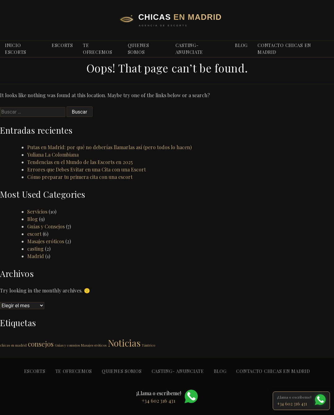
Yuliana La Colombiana (53, 154)
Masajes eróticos (45, 241)
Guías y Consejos (46, 226)
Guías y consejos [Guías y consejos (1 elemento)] (67, 345)
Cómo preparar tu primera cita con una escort (79, 177)
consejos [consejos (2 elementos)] (41, 343)
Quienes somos (138, 48)
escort (34, 234)
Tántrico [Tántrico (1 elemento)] (148, 345)
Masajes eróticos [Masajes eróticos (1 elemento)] (93, 345)
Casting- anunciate (189, 48)
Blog (32, 219)
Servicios (37, 211)
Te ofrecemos (97, 48)
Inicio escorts (15, 48)
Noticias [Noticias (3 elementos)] (124, 343)
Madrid (35, 256)
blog (241, 45)
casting (35, 248)
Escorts (62, 45)
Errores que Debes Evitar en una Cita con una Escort (86, 169)
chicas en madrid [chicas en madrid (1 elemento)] (13, 345)
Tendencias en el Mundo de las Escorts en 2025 (80, 162)
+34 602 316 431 (292, 403)
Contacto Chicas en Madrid (284, 48)
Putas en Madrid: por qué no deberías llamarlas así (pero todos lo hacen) (109, 147)
